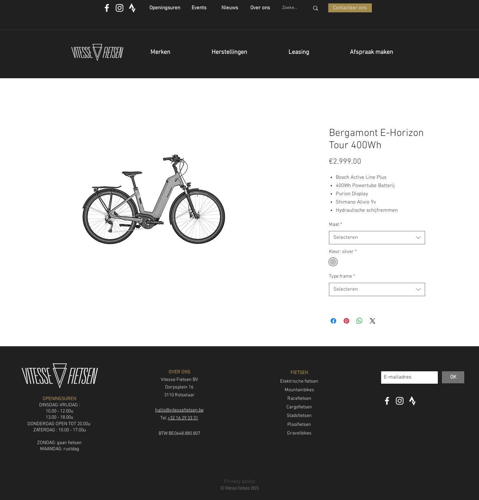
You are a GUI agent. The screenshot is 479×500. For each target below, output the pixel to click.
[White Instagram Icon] (119, 8)
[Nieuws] (230, 8)
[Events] (199, 8)
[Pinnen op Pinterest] (346, 321)
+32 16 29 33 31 (183, 418)
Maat (335, 225)
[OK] (453, 377)
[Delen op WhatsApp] (359, 321)
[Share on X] (372, 321)
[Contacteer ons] (350, 7)
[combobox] (377, 237)
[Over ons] (260, 8)
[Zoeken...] (290, 8)
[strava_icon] (132, 8)
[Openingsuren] (165, 8)
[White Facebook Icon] (107, 8)
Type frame (342, 276)
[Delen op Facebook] (333, 321)
